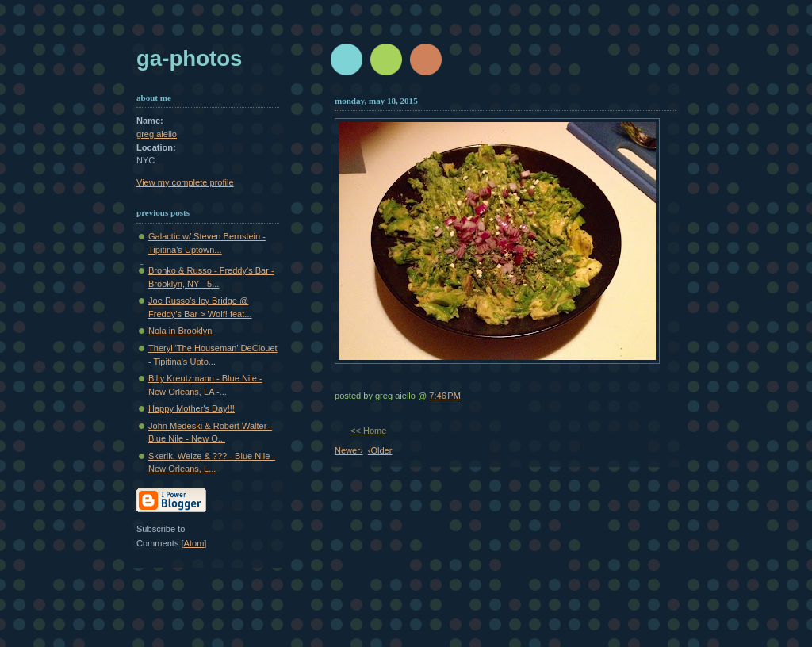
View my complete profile (185, 182)
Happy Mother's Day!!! (191, 408)
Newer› (349, 450)
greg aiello (156, 134)
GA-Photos (189, 58)
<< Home (368, 430)
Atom (194, 543)
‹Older (380, 450)
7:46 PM (445, 395)
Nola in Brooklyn (180, 330)
